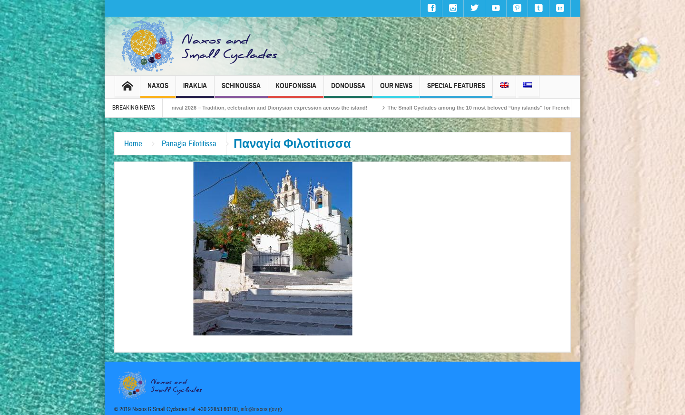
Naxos (158, 89)
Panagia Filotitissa (189, 144)
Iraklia (195, 89)
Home (133, 144)
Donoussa (348, 89)
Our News (396, 89)
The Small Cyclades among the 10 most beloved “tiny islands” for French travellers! (499, 108)
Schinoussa (241, 89)
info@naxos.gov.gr (262, 409)
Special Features (456, 89)
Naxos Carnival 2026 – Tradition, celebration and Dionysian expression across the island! (264, 108)
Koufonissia (295, 89)
